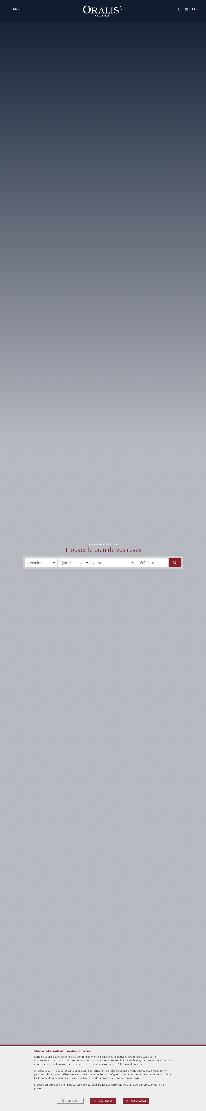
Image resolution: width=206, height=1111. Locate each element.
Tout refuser (104, 1100)
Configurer (72, 1100)
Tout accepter (137, 1100)
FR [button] (193, 10)
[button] (41, 562)
